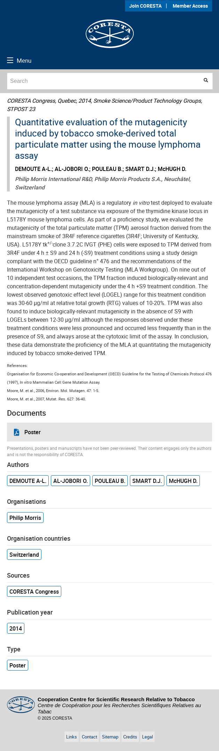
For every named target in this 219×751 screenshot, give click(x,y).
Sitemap (110, 737)
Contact (89, 737)
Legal (147, 737)
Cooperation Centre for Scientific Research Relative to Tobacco (119, 705)
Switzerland (24, 554)
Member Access (190, 5)
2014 (15, 628)
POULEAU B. (110, 481)
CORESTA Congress (34, 591)
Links (71, 737)
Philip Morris (25, 518)
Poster (32, 432)
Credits (130, 737)
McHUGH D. (183, 481)
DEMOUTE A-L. (27, 481)
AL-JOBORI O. (70, 481)
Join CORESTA (145, 5)
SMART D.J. (147, 481)
